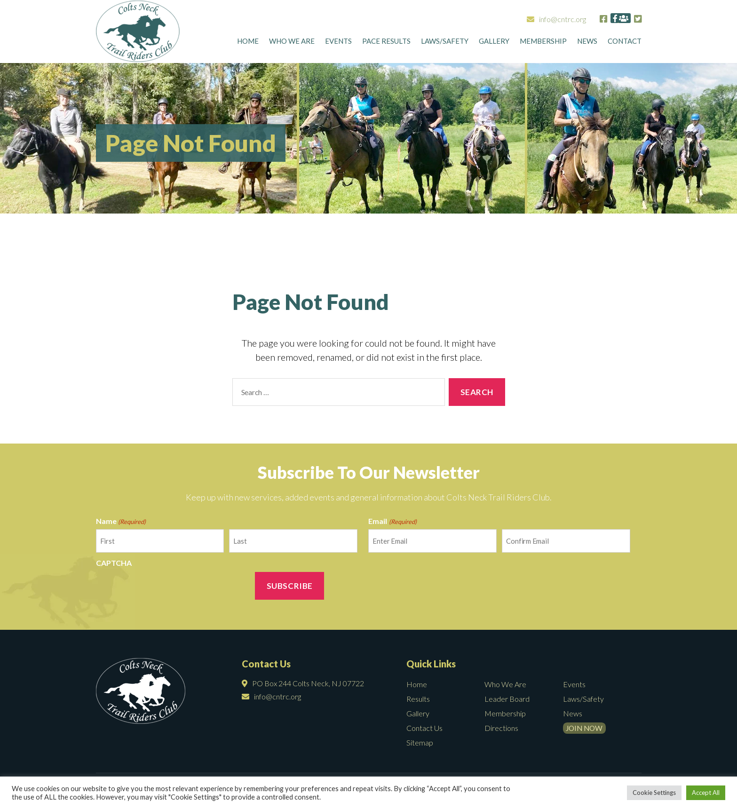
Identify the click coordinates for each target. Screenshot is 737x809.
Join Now (587, 728)
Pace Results (386, 43)
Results (418, 698)
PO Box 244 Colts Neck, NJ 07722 (303, 683)
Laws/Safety (444, 43)
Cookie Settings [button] (654, 792)
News (587, 43)
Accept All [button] (706, 792)
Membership (543, 43)
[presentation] (167, 589)
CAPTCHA (114, 562)
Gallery (494, 43)
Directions (501, 727)
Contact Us (424, 727)
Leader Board (507, 698)
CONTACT (625, 43)
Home (248, 43)
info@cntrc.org (528, 19)
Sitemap (419, 742)
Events (338, 43)
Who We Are (292, 43)
